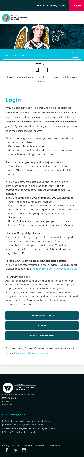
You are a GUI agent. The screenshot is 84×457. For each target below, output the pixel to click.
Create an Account (42, 315)
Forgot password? (42, 335)
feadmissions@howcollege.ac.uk (31, 353)
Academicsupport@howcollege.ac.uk (54, 268)
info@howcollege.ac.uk (13, 414)
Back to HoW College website (50, 5)
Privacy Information (55, 445)
